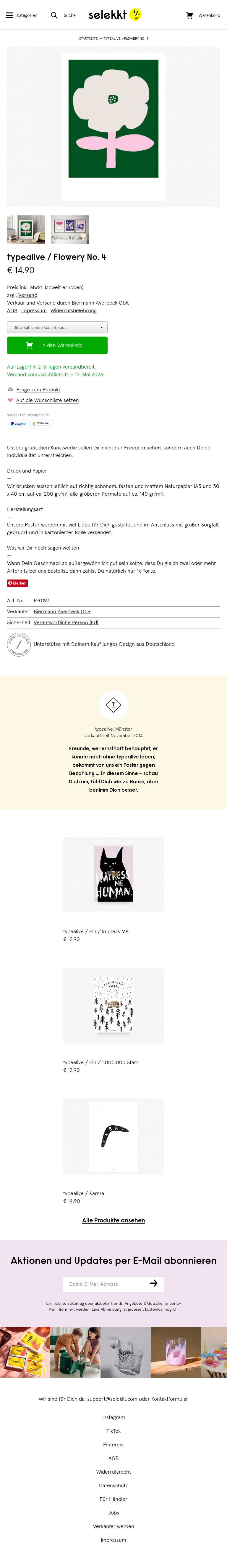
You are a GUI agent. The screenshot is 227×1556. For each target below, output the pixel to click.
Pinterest (113, 1445)
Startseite (88, 39)
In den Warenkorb (61, 345)
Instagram (113, 1417)
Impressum (113, 1540)
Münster (123, 729)
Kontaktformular (169, 1399)
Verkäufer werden (113, 1526)
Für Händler (113, 1499)
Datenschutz (113, 1485)
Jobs (113, 1513)
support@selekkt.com (112, 1399)
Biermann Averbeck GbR (100, 303)
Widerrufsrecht (113, 1472)
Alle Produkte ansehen (113, 1221)
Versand (27, 295)
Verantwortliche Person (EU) (66, 622)
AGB (113, 1458)
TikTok (113, 1431)
